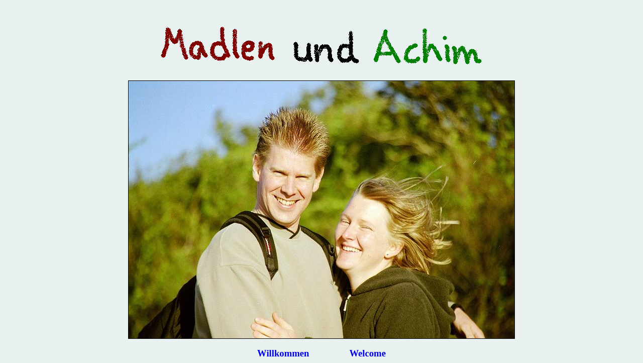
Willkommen (283, 353)
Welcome (367, 353)
